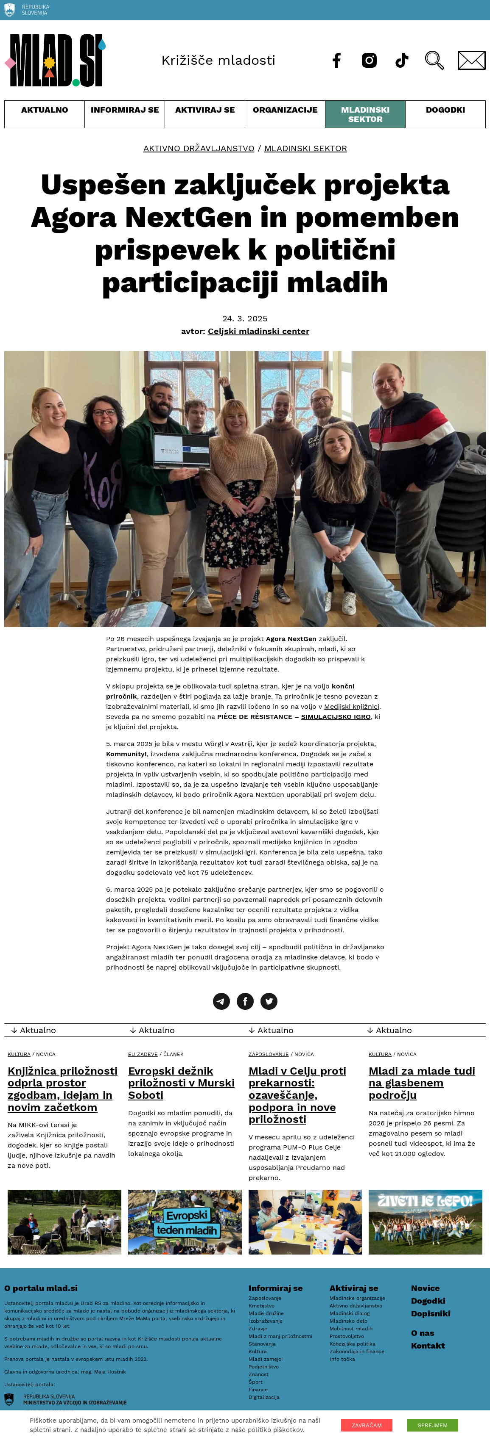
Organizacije (285, 116)
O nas (422, 1333)
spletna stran (256, 686)
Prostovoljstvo (347, 1336)
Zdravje (258, 1329)
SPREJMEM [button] (433, 1425)
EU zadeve (143, 1054)
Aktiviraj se (205, 116)
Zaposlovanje (269, 1054)
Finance (258, 1390)
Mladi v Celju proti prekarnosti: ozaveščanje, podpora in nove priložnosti (297, 1094)
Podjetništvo (264, 1367)
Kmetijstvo (261, 1306)
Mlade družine (266, 1313)
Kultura (19, 1054)
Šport (256, 1382)
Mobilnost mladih (351, 1329)
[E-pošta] (472, 60)
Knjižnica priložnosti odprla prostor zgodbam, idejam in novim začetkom (63, 1089)
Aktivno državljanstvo (199, 148)
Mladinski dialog (350, 1313)
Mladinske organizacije (357, 1298)
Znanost (259, 1374)
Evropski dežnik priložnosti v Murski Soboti (181, 1082)
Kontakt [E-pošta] (428, 1345)
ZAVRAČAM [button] (367, 1425)
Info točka (342, 1359)
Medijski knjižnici (351, 706)
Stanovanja (262, 1344)
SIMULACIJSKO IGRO (336, 717)
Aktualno (44, 116)
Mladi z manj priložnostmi (280, 1336)
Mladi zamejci (266, 1359)
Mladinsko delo (348, 1321)
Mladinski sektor (365, 116)
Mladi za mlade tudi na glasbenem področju (422, 1082)
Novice (425, 1288)
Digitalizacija (264, 1397)
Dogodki (445, 110)
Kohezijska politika (352, 1344)
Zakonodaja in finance (357, 1351)
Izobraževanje (266, 1321)
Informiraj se (125, 116)
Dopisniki (431, 1313)
